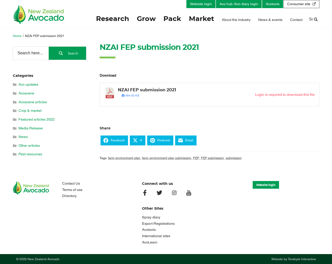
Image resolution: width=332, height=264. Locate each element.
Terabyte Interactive (302, 259)
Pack (172, 19)
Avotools (272, 4)
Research (112, 19)
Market (201, 19)
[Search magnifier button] (67, 53)
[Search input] (30, 53)
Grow (146, 19)
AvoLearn (149, 242)
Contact (296, 20)
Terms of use (72, 190)
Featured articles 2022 (36, 119)
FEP (196, 158)
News (23, 137)
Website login (201, 4)
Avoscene (26, 93)
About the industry (236, 20)
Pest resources (30, 154)
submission (234, 158)
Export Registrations (158, 223)
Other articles (29, 145)
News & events (270, 20)
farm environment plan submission (166, 158)
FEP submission (212, 158)
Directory (69, 196)
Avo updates (28, 84)
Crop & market (29, 110)
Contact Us (71, 183)
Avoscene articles (32, 102)
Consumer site (298, 4)
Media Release (30, 128)
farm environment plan (124, 158)
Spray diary (151, 217)
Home (17, 36)
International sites (156, 236)
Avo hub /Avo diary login (239, 4)
